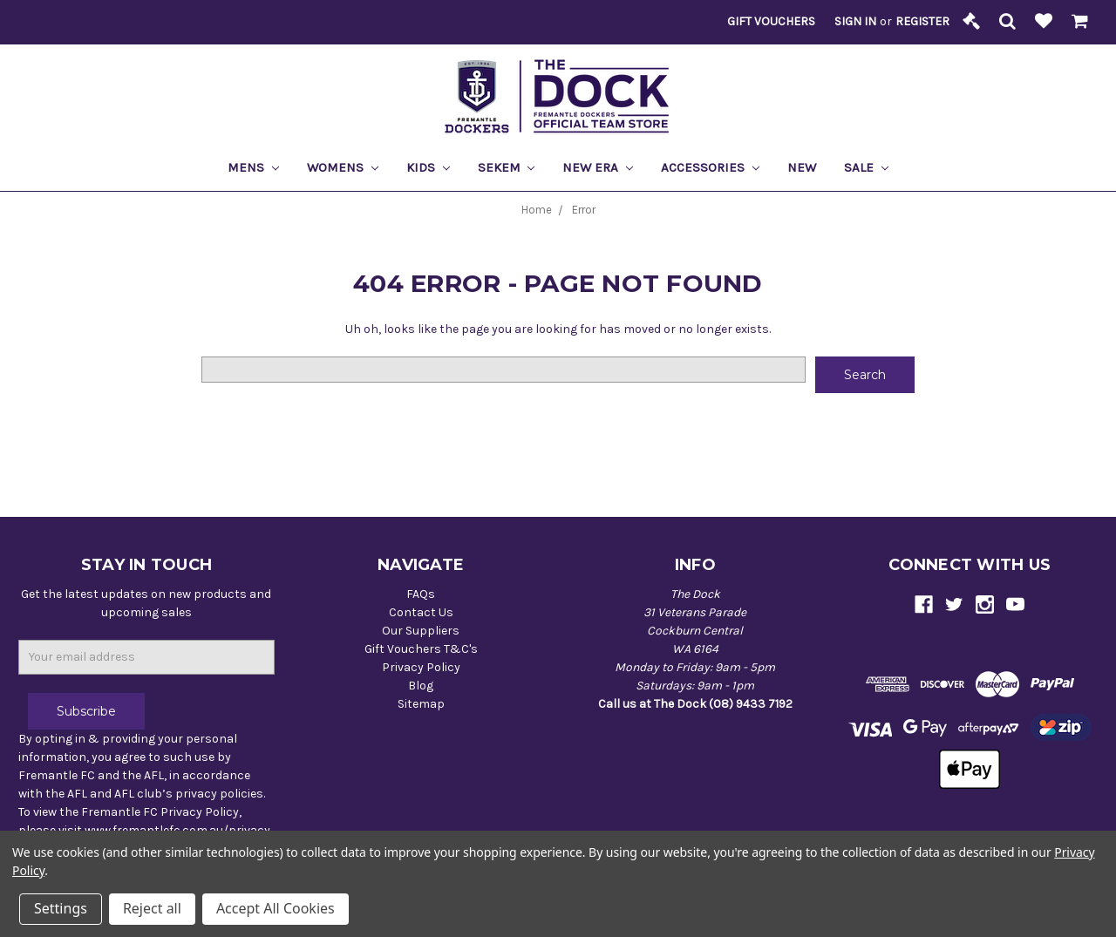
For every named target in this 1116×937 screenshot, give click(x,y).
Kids (428, 167)
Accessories (710, 167)
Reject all (152, 908)
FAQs (420, 594)
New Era (597, 167)
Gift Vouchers (771, 21)
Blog (420, 685)
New (801, 167)
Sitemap (421, 703)
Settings (60, 908)
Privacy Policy (421, 667)
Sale (866, 167)
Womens (342, 167)
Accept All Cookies (275, 908)
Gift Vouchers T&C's (421, 649)
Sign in (855, 21)
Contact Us (421, 612)
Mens (253, 167)
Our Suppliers (420, 630)
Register (922, 21)
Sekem (506, 167)
